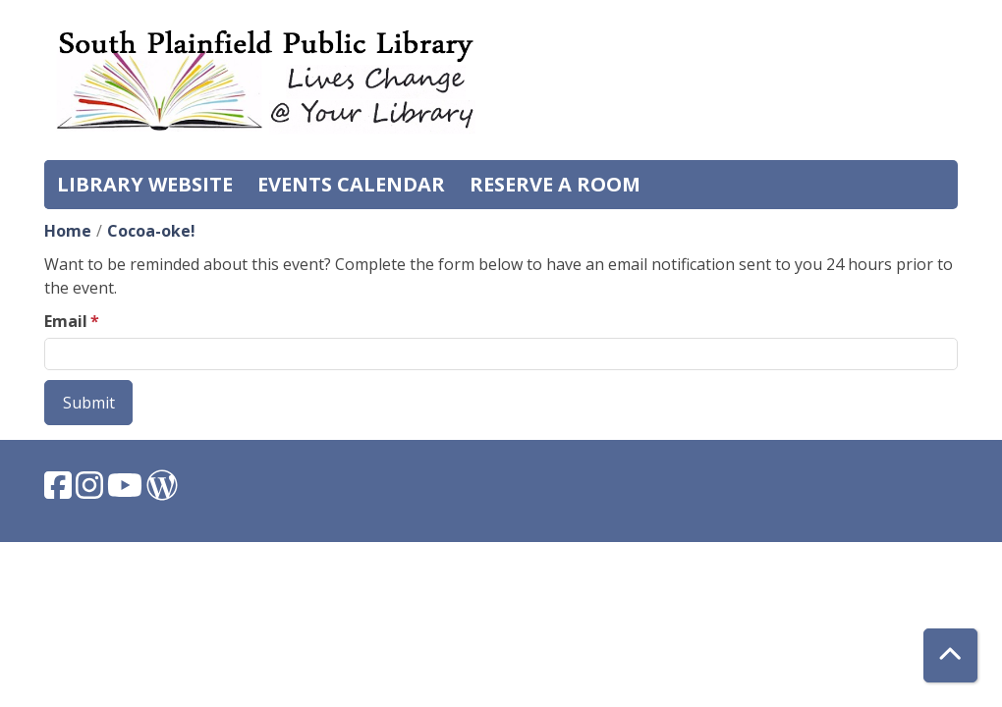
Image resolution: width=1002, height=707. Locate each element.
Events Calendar (351, 184)
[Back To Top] (950, 655)
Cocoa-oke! (151, 231)
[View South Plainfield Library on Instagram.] (91, 491)
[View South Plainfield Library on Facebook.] (60, 491)
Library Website (145, 184)
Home (67, 231)
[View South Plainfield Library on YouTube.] (126, 491)
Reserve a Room (555, 184)
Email (65, 321)
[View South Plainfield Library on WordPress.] (162, 491)
